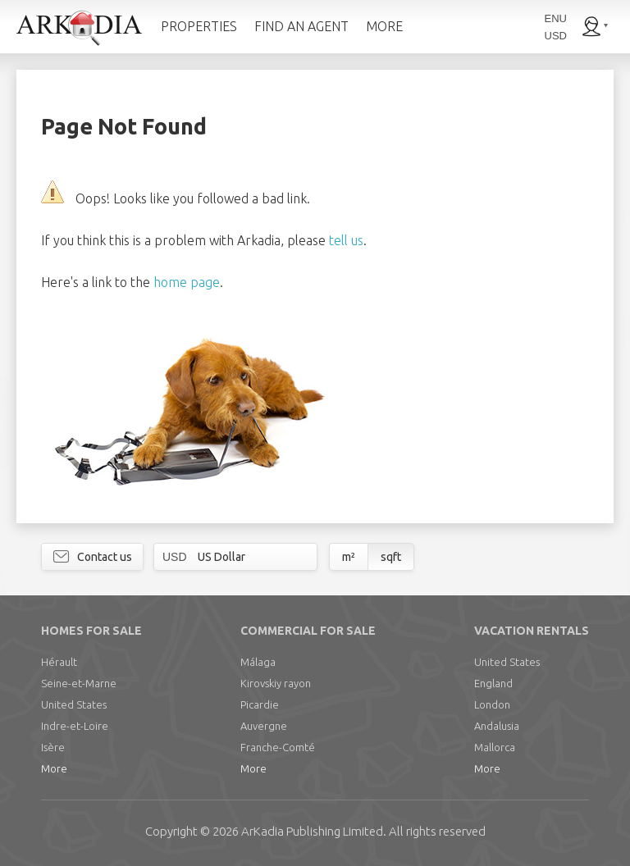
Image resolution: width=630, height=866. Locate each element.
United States (74, 704)
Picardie (259, 704)
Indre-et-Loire (74, 726)
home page (186, 282)
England (493, 683)
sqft (391, 556)
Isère (53, 747)
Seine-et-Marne (78, 683)
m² (348, 556)
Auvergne (263, 726)
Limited (312, 831)
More (54, 768)
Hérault (59, 662)
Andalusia (496, 726)
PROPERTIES (199, 26)
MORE (384, 26)
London (492, 704)
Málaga (258, 662)
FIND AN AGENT (301, 26)
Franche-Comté (277, 747)
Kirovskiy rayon (275, 683)
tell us (346, 240)
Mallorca (494, 747)
